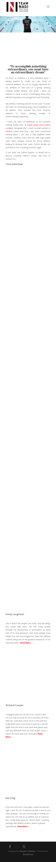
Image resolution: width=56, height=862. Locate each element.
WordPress (28, 854)
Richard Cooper (15, 705)
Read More (25, 642)
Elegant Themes (27, 851)
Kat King (10, 798)
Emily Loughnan (15, 614)
